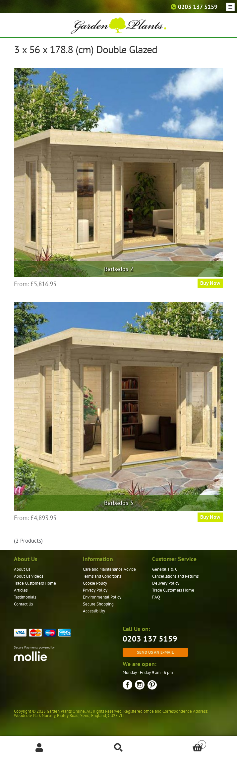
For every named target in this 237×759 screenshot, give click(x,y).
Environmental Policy (102, 597)
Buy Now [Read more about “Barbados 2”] (210, 283)
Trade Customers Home (35, 583)
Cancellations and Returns (175, 576)
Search (118, 748)
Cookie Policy (95, 583)
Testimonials (25, 597)
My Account (39, 748)
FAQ (156, 597)
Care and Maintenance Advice (109, 569)
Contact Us (23, 604)
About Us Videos (28, 576)
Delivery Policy (165, 583)
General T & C (164, 569)
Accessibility (94, 611)
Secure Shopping (98, 604)
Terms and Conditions (102, 576)
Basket (182, 743)
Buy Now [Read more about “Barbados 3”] (210, 516)
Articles (21, 590)
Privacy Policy (95, 590)
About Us (22, 569)
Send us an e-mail (155, 652)
